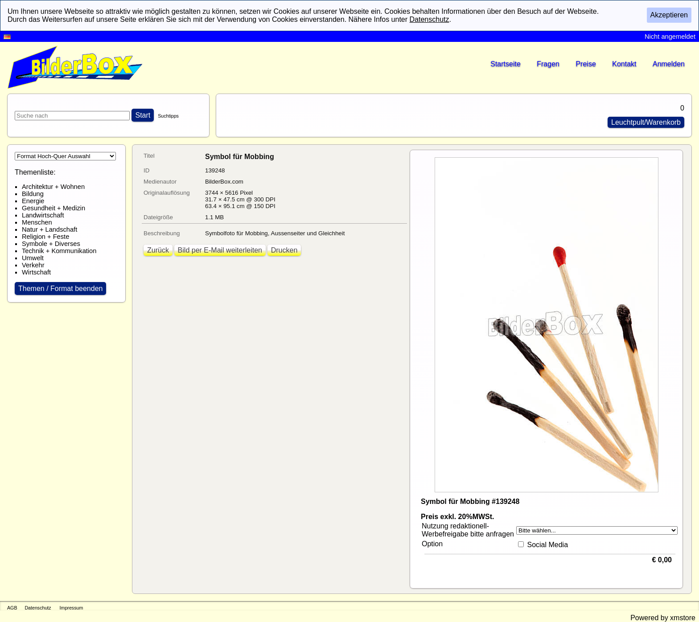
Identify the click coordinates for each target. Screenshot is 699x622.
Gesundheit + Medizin (53, 208)
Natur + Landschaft (49, 229)
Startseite (505, 64)
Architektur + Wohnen (53, 186)
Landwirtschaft (43, 215)
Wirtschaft (36, 272)
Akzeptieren (669, 15)
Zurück (158, 250)
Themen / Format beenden (60, 288)
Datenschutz (38, 607)
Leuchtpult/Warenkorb (646, 122)
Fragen (548, 64)
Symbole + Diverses (51, 243)
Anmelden (669, 64)
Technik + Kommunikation (59, 250)
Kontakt (624, 64)
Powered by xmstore (662, 618)
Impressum (71, 607)
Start (142, 115)
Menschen (37, 222)
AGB (12, 607)
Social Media (547, 544)
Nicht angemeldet (670, 36)
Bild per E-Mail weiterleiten (220, 250)
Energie (33, 201)
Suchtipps (168, 116)
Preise (586, 64)
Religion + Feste (45, 236)
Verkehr (33, 265)
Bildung (33, 193)
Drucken (284, 250)
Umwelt (33, 258)
